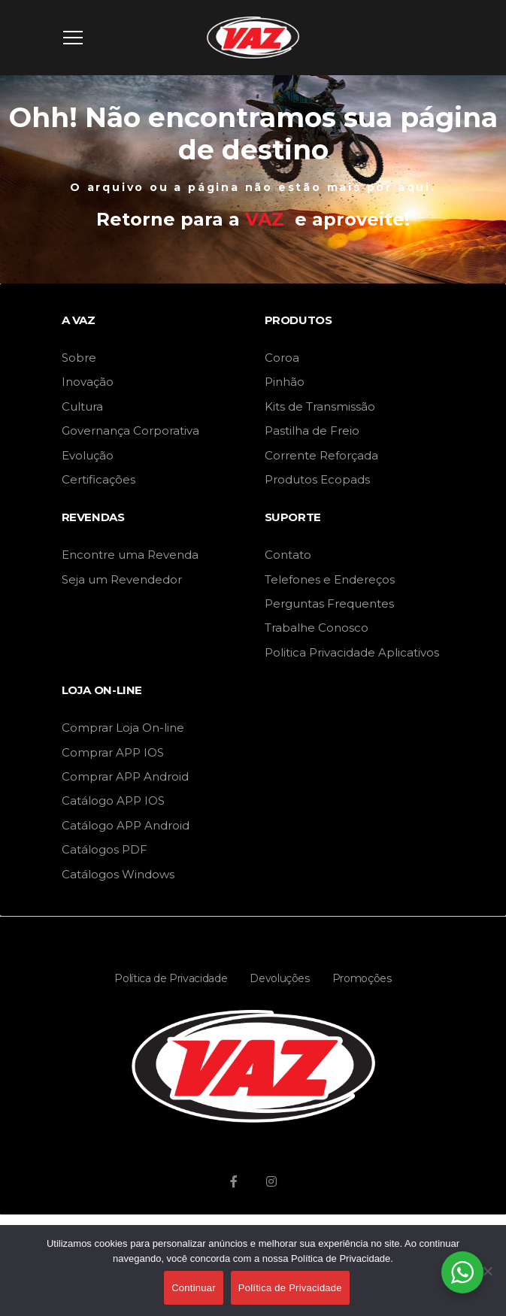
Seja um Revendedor (122, 579)
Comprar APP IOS (113, 752)
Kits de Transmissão (320, 406)
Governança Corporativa (130, 430)
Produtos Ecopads (317, 479)
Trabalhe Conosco (316, 627)
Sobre (79, 357)
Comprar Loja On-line (123, 727)
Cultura (82, 406)
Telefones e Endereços (330, 579)
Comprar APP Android (125, 776)
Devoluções (280, 978)
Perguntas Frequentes (329, 603)
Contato (288, 554)
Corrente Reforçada (321, 455)
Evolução (88, 455)
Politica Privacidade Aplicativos (352, 652)
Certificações (98, 479)
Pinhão (285, 381)
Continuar (193, 1287)
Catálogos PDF (104, 849)
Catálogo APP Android (125, 825)
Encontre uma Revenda (130, 554)
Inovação (88, 381)
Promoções (362, 978)
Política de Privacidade (170, 978)
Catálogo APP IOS (113, 800)
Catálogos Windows (118, 874)
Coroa (282, 357)
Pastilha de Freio (312, 430)
